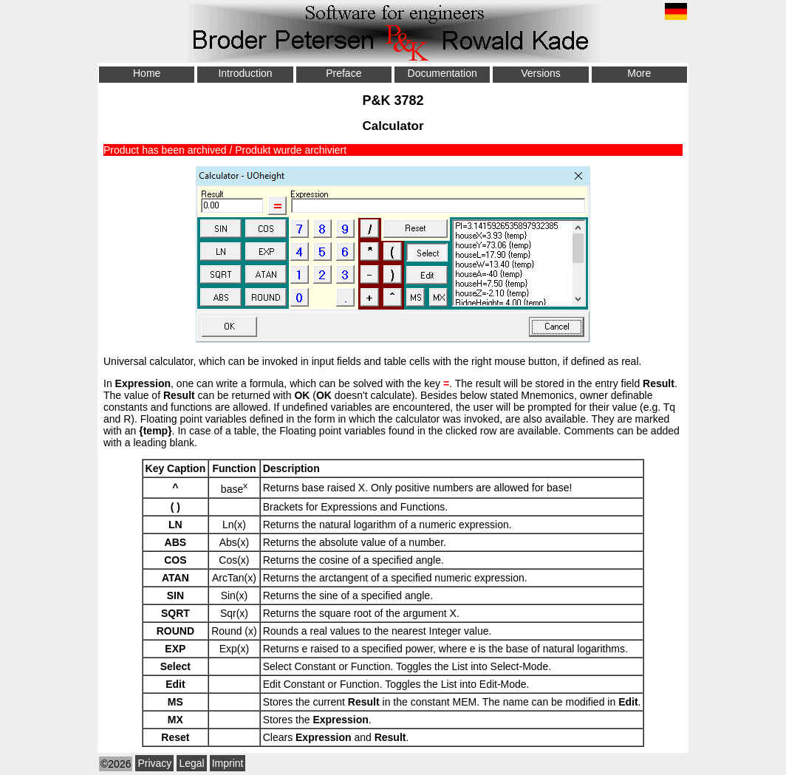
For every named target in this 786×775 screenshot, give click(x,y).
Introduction (245, 73)
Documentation (442, 73)
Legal (191, 763)
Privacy (154, 763)
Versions (541, 73)
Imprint (228, 763)
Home (146, 73)
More (639, 73)
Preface (343, 73)
